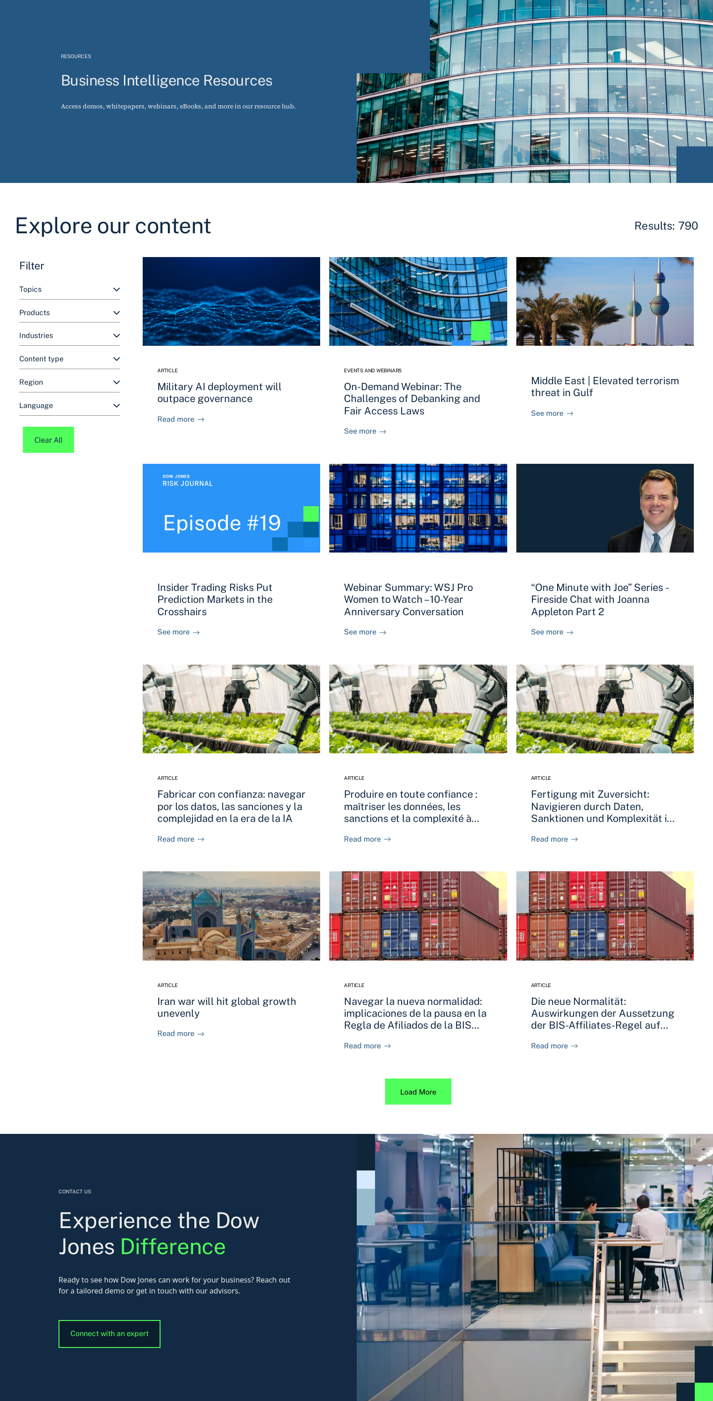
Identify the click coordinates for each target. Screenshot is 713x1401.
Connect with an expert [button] (109, 1333)
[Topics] (69, 290)
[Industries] (69, 336)
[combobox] (69, 290)
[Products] (69, 313)
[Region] (69, 382)
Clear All (48, 440)
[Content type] (69, 359)
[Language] (69, 406)
